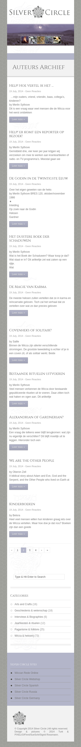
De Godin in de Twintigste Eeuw (38, 178)
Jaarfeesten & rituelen (27, 623)
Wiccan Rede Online (26, 672)
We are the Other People (31, 460)
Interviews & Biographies (29, 616)
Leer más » (18, 119)
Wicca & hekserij (24, 635)
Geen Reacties (33, 91)
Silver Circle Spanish (27, 685)
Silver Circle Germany (27, 698)
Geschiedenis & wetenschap (31, 610)
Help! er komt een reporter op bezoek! (36, 134)
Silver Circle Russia (26, 691)
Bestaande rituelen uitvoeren (37, 373)
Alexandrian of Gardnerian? (36, 417)
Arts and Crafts (23, 604)
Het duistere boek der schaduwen (29, 238)
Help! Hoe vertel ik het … (31, 85)
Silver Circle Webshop (27, 679)
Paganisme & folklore (27, 629)
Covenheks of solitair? (30, 330)
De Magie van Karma (27, 286)
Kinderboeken (22, 504)
